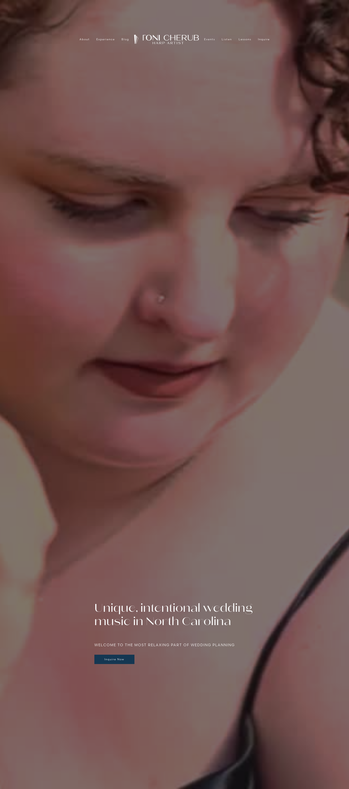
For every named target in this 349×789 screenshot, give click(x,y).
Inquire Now (114, 659)
